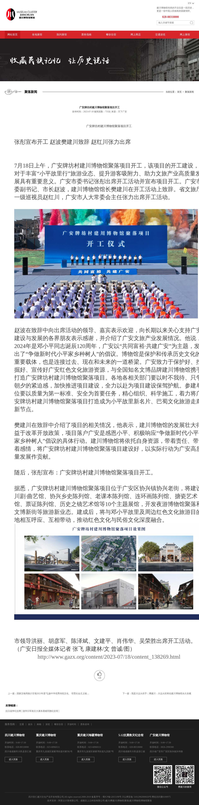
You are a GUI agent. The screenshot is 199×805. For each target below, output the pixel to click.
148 (99, 678)
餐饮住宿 (111, 34)
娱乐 (30, 724)
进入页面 (13, 759)
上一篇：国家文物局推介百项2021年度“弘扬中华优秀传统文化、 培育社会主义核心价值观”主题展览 (49, 693)
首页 (179, 92)
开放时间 (71, 724)
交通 (21, 724)
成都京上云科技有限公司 (92, 800)
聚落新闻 (189, 92)
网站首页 (12, 34)
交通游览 (160, 34)
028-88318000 (170, 16)
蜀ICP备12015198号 (112, 797)
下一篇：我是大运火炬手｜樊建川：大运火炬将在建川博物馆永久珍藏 (157, 693)
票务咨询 (84, 724)
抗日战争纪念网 (13, 711)
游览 (47, 724)
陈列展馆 (62, 34)
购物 (39, 724)
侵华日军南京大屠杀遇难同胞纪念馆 (40, 711)
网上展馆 (185, 34)
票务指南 (86, 34)
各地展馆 (37, 34)
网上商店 (136, 34)
